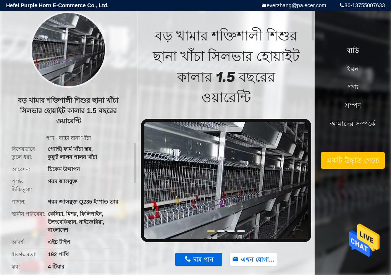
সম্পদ (353, 105)
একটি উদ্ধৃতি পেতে (352, 160)
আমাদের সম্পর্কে (353, 124)
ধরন (353, 69)
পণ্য (50, 138)
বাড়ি (353, 50)
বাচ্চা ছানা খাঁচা (75, 138)
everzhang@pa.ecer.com (296, 5)
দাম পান (203, 259)
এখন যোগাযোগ (259, 259)
